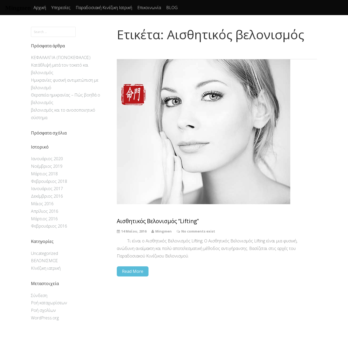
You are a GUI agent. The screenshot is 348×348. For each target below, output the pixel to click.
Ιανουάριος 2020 (47, 159)
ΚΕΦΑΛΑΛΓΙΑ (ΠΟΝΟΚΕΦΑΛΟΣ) (61, 57)
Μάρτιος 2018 (44, 174)
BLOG (172, 7)
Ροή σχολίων (43, 310)
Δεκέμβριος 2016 (47, 196)
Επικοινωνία (149, 7)
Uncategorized (44, 253)
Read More (132, 271)
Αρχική (40, 7)
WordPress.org (45, 318)
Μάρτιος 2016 (44, 219)
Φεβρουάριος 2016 (49, 226)
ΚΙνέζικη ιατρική (46, 268)
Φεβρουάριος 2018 (49, 181)
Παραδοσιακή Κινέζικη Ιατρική (104, 7)
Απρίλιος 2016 (44, 211)
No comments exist (198, 231)
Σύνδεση (39, 295)
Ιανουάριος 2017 (47, 188)
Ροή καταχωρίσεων (49, 303)
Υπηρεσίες (60, 7)
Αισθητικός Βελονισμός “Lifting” (158, 221)
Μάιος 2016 (42, 204)
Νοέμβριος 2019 (46, 166)
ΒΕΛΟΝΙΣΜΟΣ (44, 260)
